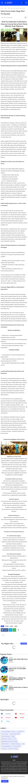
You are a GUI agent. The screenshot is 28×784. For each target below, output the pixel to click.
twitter (8, 721)
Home (2, 8)
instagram (8, 717)
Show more (23, 643)
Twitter (10, 630)
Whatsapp (14, 630)
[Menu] (2, 2)
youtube (22, 717)
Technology (3, 748)
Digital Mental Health (15, 734)
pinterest (22, 714)
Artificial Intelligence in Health (8, 731)
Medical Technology (15, 743)
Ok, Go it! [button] (5, 781)
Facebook (5, 630)
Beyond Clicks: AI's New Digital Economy (17, 669)
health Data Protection (6, 739)
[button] (22, 3)
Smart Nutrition (17, 746)
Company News (20, 731)
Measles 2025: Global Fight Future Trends (18, 659)
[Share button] (18, 630)
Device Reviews (4, 734)
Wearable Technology (13, 748)
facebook (8, 714)
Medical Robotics (5, 743)
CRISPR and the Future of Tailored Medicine (18, 688)
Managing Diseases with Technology (9, 741)
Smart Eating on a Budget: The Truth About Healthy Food (17, 678)
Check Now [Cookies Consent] (3, 778)
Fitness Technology (5, 736)
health (7, 626)
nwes (5, 8)
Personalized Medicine (6, 746)
